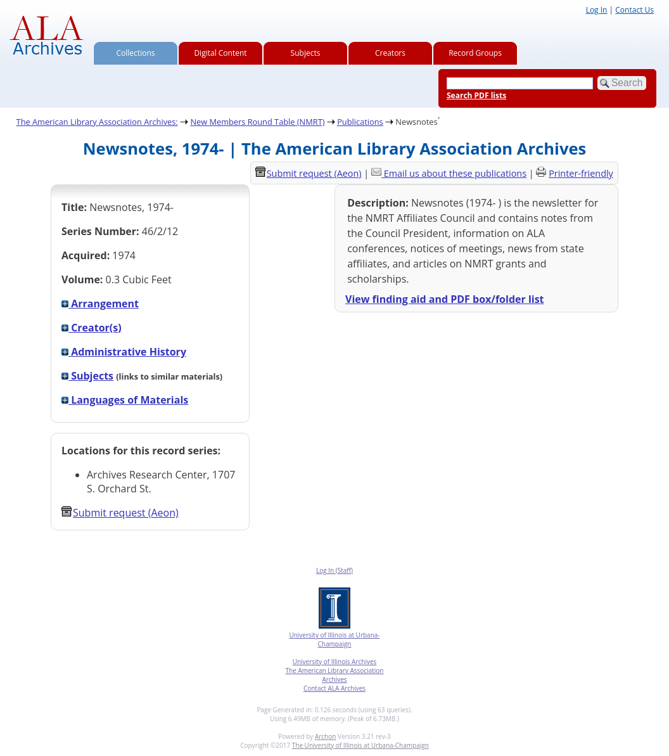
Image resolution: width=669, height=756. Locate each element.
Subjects (306, 53)
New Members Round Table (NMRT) (257, 121)
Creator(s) (91, 328)
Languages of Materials (124, 400)
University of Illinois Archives (335, 661)
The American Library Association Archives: (97, 121)
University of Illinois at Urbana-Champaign (334, 639)
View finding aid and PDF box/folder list (444, 299)
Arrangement (100, 304)
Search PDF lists (476, 95)
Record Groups (475, 53)
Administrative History (123, 352)
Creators (390, 53)
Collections (136, 53)
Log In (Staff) (334, 570)
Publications (360, 121)
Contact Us (634, 9)
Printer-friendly (581, 173)
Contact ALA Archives (334, 688)
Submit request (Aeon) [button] (120, 513)
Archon (325, 736)
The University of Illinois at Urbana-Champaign (360, 745)
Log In (597, 9)
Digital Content (220, 53)
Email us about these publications (455, 173)
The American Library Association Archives (335, 675)
